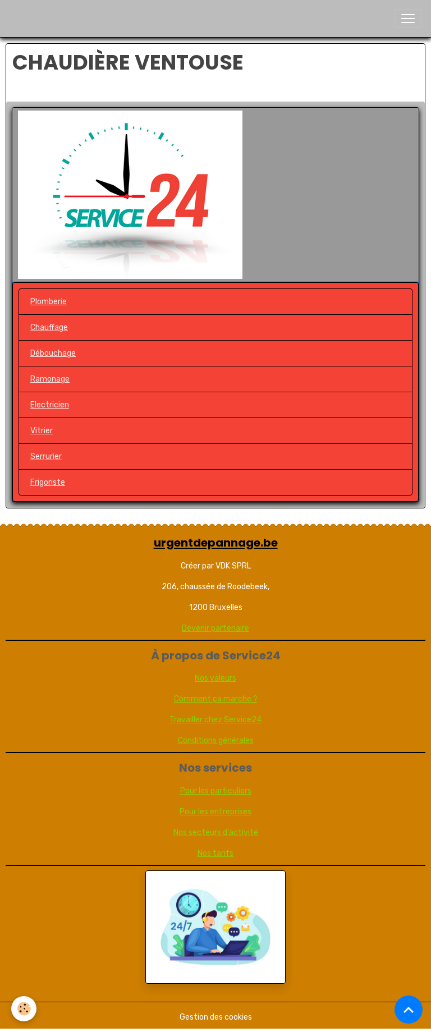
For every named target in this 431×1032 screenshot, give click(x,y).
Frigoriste (47, 482)
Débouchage (53, 353)
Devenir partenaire (215, 628)
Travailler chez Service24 (215, 719)
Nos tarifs (215, 853)
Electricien (49, 405)
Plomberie (48, 301)
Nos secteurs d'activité (215, 832)
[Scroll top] (409, 1010)
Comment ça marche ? (216, 699)
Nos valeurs (215, 678)
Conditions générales (216, 740)
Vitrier (41, 430)
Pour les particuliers (215, 791)
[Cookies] (23, 1008)
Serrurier (46, 456)
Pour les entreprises (215, 812)
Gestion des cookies (216, 1017)
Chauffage (49, 327)
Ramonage (50, 379)
